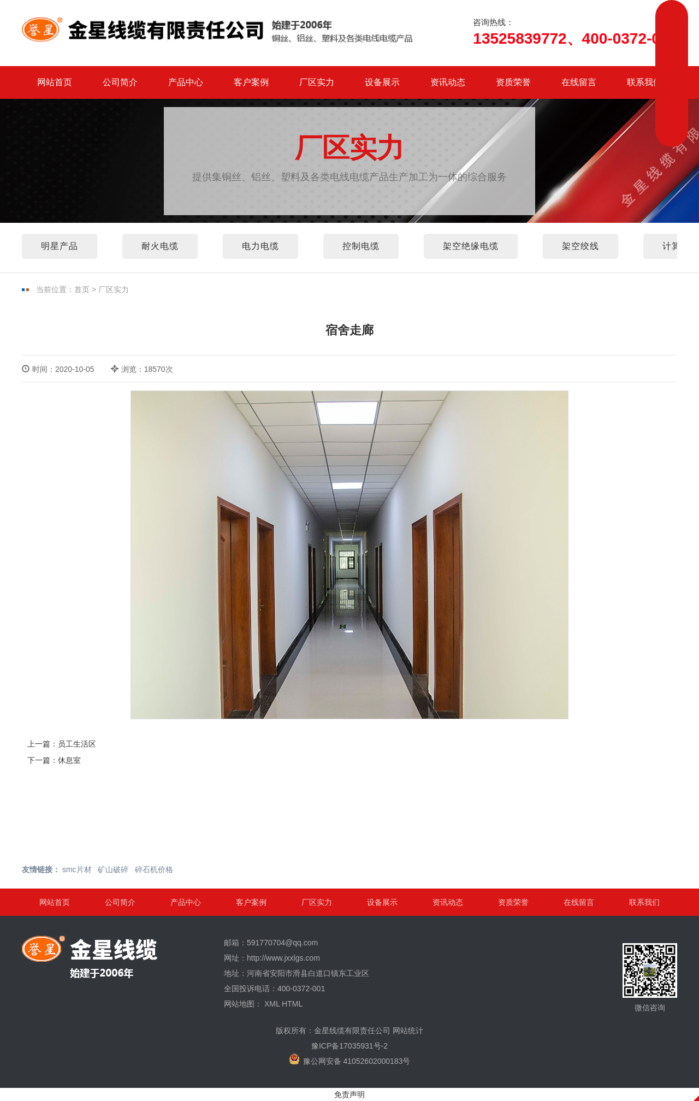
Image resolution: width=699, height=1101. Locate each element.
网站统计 (408, 1030)
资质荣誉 (513, 82)
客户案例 (251, 82)
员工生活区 (77, 743)
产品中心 (185, 82)
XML (272, 1003)
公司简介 (120, 82)
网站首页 (54, 82)
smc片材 (77, 869)
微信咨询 (650, 977)
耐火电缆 (160, 246)
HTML (292, 1003)
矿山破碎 (113, 869)
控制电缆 (361, 246)
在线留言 (578, 82)
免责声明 (349, 1094)
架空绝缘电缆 (471, 246)
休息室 (69, 760)
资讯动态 (447, 82)
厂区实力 (316, 82)
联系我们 (644, 82)
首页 (82, 289)
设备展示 (382, 82)
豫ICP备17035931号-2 (349, 1045)
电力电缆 (260, 246)
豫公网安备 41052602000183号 (350, 1059)
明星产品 (59, 246)
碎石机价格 (154, 869)
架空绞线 (580, 246)
